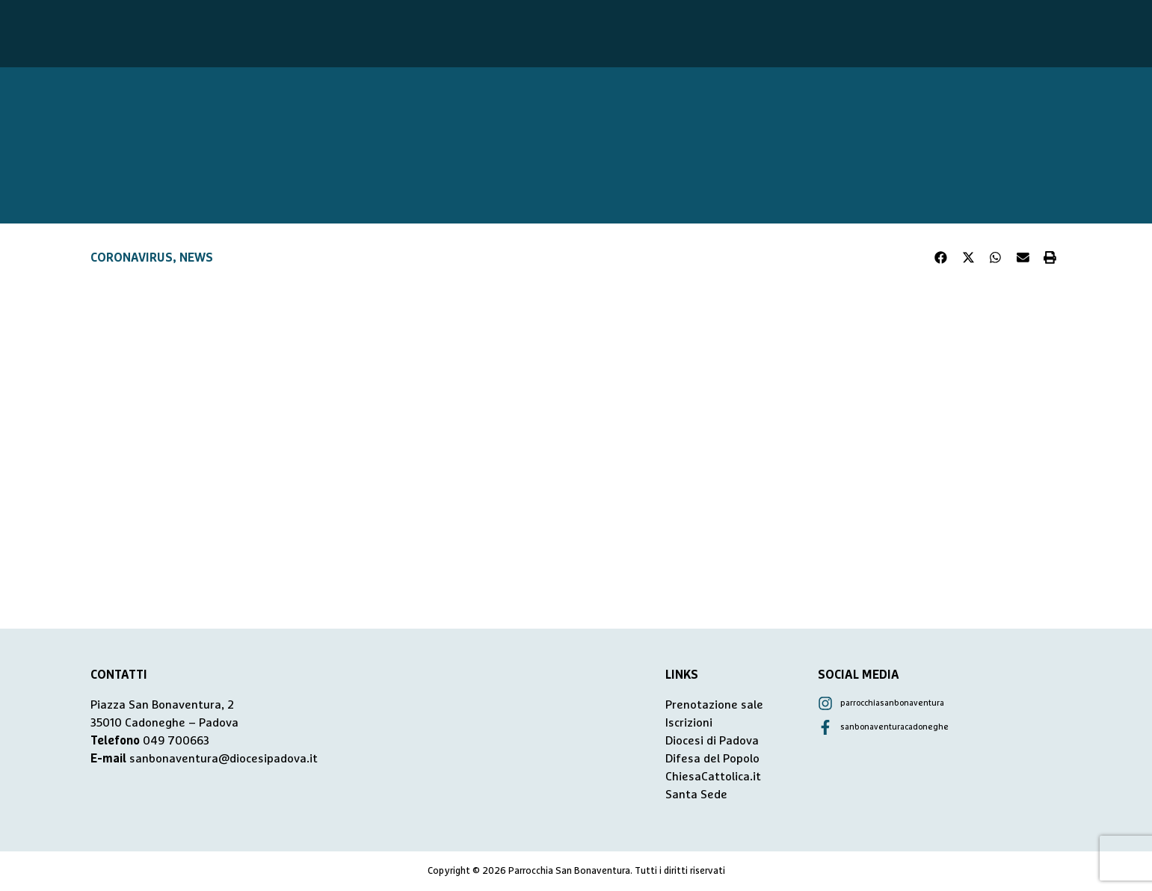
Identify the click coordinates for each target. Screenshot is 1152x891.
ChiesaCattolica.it (713, 777)
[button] (941, 258)
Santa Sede (696, 795)
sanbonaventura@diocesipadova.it (223, 759)
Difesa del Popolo (712, 759)
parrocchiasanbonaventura (892, 703)
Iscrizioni (688, 723)
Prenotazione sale (714, 705)
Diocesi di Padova (712, 741)
